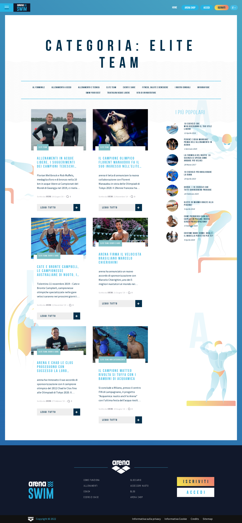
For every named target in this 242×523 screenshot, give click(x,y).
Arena (49, 196)
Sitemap (208, 518)
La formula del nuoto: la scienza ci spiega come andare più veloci (197, 158)
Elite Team (111, 87)
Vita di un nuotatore (146, 92)
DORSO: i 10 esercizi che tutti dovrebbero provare (198, 188)
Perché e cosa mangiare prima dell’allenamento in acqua (198, 142)
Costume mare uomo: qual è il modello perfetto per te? (198, 234)
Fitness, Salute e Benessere (155, 87)
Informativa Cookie (176, 518)
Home (174, 7)
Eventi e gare (129, 87)
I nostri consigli (183, 87)
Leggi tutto (60, 207)
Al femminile (39, 87)
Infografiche (203, 87)
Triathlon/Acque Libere (118, 92)
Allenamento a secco (61, 87)
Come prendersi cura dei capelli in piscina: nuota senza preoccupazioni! (197, 219)
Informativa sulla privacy (146, 518)
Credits (195, 518)
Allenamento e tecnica (89, 87)
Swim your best (93, 92)
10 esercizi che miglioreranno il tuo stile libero (198, 126)
